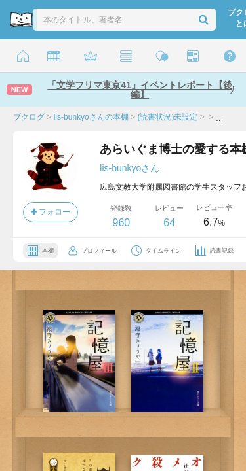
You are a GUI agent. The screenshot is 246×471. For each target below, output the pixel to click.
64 (169, 222)
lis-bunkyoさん (129, 168)
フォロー (50, 212)
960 (121, 222)
